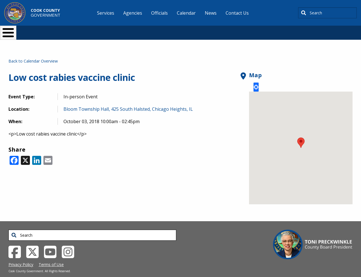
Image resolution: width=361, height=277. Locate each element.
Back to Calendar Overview (33, 51)
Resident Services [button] (121, 30)
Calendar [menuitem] (186, 13)
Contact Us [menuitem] (237, 13)
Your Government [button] (213, 30)
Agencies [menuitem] (132, 13)
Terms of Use (51, 255)
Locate (256, 77)
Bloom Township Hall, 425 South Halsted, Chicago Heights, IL (128, 100)
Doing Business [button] (165, 30)
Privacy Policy (20, 255)
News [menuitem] (211, 13)
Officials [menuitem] (159, 13)
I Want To (67, 30)
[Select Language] (276, 30)
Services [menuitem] (105, 13)
